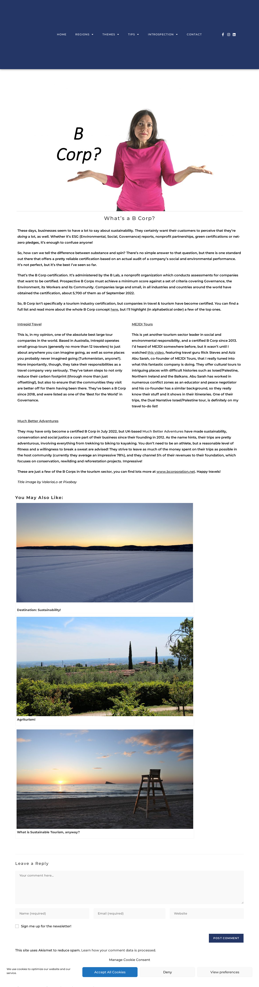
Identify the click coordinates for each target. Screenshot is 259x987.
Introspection (163, 34)
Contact (194, 34)
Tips (133, 34)
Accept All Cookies (110, 972)
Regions (84, 34)
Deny (167, 972)
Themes (110, 34)
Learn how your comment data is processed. (118, 950)
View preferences (224, 972)
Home (61, 34)
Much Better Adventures (162, 431)
